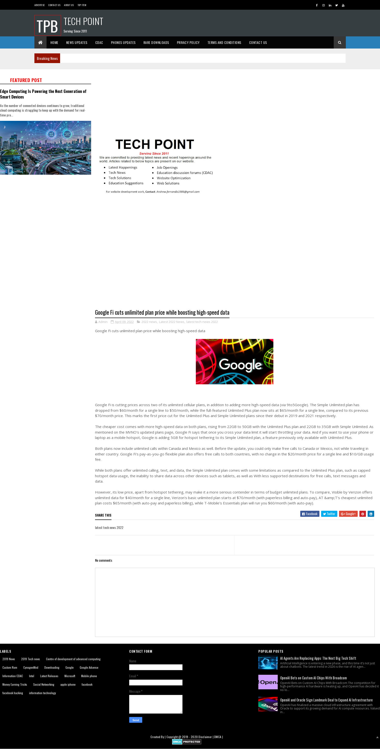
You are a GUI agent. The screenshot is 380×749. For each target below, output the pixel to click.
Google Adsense (89, 667)
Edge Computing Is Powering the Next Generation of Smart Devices (43, 94)
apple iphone (68, 684)
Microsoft (69, 676)
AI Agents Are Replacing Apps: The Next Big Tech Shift (318, 658)
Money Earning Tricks (14, 684)
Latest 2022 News (171, 322)
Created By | (158, 737)
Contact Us (54, 5)
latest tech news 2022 (202, 322)
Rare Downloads (156, 42)
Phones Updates (123, 42)
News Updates (76, 42)
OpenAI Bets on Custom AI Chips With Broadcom (313, 677)
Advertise (39, 5)
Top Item (82, 5)
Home (54, 42)
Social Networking (43, 684)
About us (69, 5)
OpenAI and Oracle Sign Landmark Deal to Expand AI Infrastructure (326, 699)
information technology (42, 693)
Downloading (51, 667)
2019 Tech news (30, 659)
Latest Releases (49, 676)
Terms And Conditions (224, 42)
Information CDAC (12, 676)
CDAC (99, 42)
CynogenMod (30, 667)
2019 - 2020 (190, 737)
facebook (87, 684)
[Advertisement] (237, 103)
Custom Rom (9, 667)
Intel (31, 676)
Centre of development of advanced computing (73, 659)
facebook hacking (12, 693)
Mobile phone (89, 676)
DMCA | (218, 737)
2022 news (149, 322)
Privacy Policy (188, 42)
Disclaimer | (206, 737)
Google (69, 667)
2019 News (8, 659)
